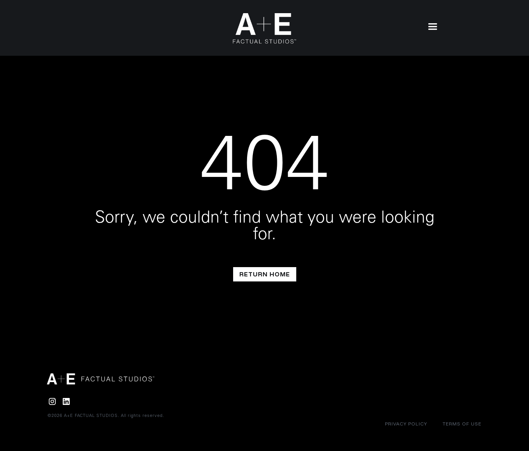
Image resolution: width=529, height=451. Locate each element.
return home (264, 274)
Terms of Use (462, 424)
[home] (264, 28)
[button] (433, 26)
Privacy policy (406, 424)
